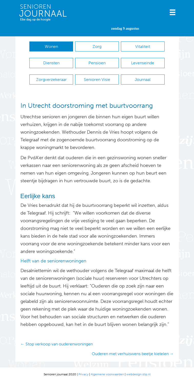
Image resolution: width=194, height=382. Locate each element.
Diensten (51, 62)
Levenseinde (142, 62)
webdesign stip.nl (138, 374)
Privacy (83, 374)
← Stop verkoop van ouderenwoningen (56, 344)
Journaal (143, 79)
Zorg (97, 46)
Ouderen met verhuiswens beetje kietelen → (133, 353)
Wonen (51, 46)
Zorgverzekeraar (51, 79)
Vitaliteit (142, 46)
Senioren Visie (97, 79)
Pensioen (97, 62)
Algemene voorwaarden (107, 374)
